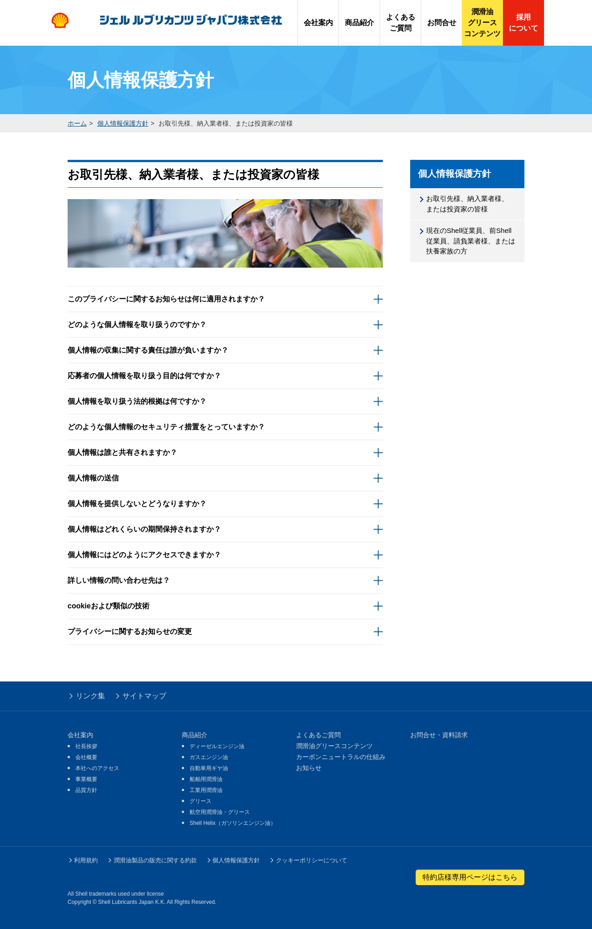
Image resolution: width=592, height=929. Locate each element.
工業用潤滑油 (206, 790)
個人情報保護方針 (122, 123)
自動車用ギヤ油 (209, 768)
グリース (200, 801)
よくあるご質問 (318, 735)
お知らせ (309, 767)
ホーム (77, 123)
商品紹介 (194, 735)
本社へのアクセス (97, 768)
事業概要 (86, 779)
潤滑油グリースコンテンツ (334, 746)
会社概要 (86, 757)
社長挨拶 (86, 746)
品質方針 (86, 790)
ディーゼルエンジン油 (217, 746)
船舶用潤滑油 (206, 779)
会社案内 (80, 735)
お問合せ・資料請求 (439, 735)
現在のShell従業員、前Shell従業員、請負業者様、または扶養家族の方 (470, 241)
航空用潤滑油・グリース (220, 812)
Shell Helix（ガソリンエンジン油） (233, 823)
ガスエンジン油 (209, 757)
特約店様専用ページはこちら (470, 877)
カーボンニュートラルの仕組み (341, 756)
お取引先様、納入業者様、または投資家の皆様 (467, 204)
